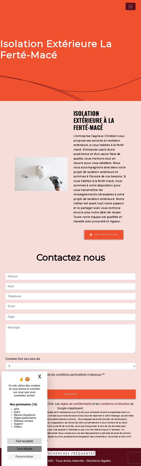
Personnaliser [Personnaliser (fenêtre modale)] (24, 456)
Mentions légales (98, 461)
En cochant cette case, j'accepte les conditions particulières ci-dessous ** (57, 374)
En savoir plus (104, 234)
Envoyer (70, 394)
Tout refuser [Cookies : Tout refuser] (24, 449)
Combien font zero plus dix (22, 359)
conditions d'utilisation (114, 404)
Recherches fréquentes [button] (70, 453)
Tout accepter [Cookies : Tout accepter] (24, 441)
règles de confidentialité (76, 404)
